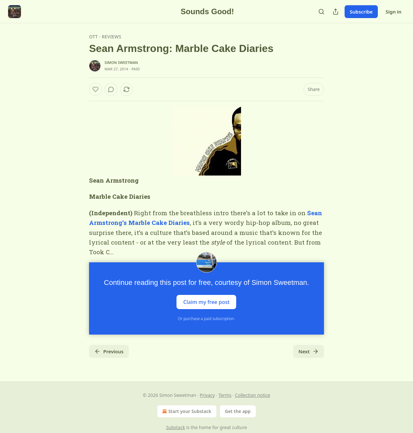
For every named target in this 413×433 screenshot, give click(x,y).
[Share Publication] (335, 11)
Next (308, 351)
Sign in (393, 11)
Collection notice (252, 395)
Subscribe (361, 11)
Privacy (207, 395)
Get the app (238, 411)
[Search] (321, 11)
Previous (109, 351)
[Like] (95, 89)
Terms (224, 395)
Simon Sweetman (121, 62)
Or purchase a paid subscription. (206, 318)
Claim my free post (206, 301)
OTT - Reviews (105, 37)
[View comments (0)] (111, 89)
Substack (175, 427)
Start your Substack (186, 411)
